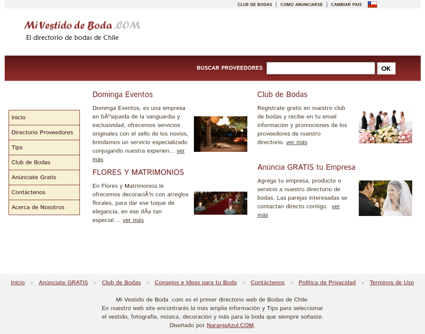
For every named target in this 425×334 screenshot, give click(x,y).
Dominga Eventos (123, 94)
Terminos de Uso (392, 282)
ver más (133, 220)
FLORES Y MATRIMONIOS (138, 172)
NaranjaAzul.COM (230, 325)
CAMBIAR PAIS (346, 5)
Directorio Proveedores (42, 132)
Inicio (19, 117)
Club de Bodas (31, 162)
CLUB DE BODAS (254, 5)
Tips (17, 147)
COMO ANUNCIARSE (302, 5)
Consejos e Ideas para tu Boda (196, 282)
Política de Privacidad (327, 282)
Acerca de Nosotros (38, 207)
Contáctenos (28, 192)
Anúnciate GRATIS (63, 282)
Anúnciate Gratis (34, 177)
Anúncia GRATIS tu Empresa (307, 167)
